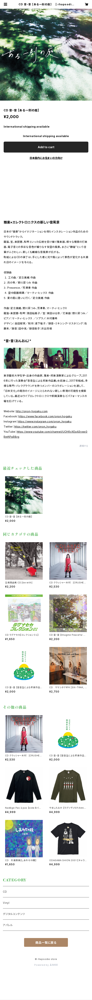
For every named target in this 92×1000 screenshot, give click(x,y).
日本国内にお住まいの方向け (46, 157)
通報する (83, 446)
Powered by (46, 965)
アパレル (8, 925)
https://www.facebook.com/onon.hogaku (45, 416)
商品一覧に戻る (46, 942)
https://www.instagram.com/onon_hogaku (45, 421)
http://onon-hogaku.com (32, 411)
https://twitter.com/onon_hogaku (35, 426)
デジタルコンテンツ (14, 913)
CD (5, 891)
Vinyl (6, 902)
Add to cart (46, 147)
